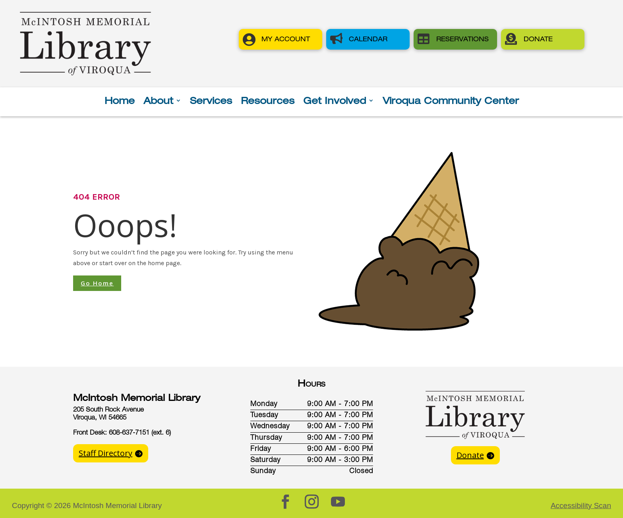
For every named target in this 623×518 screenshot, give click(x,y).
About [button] (158, 102)
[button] (280, 39)
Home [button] (119, 102)
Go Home (97, 283)
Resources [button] (267, 102)
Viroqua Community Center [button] (451, 102)
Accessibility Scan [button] (581, 505)
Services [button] (211, 102)
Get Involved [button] (334, 102)
